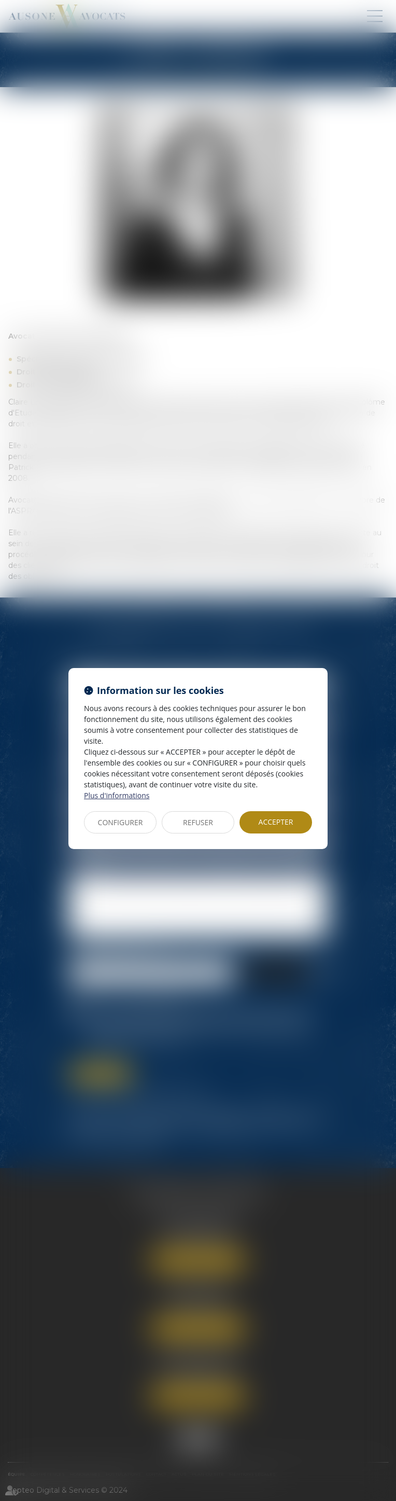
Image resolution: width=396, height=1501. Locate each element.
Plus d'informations (116, 795)
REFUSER (198, 822)
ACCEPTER (276, 822)
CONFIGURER (120, 822)
